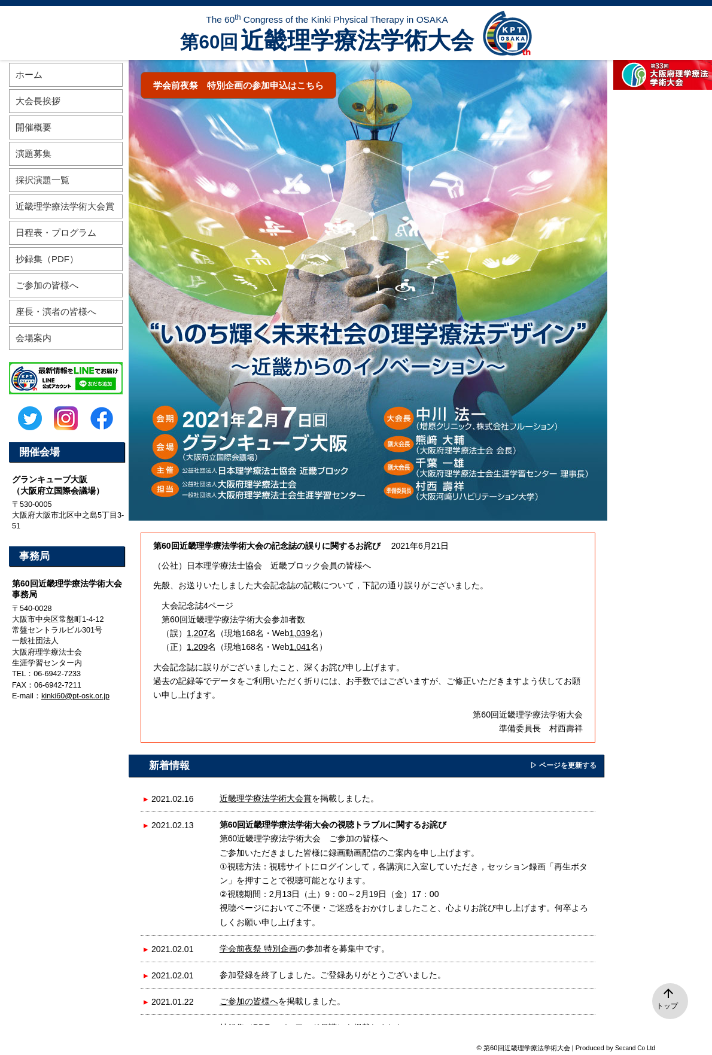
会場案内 (33, 338)
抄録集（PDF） (47, 259)
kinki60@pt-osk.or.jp (75, 696)
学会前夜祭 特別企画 (258, 948)
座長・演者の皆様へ (56, 311)
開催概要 (33, 127)
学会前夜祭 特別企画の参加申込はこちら (238, 85)
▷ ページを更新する (563, 765)
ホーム (29, 74)
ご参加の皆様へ (249, 1001)
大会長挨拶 (38, 101)
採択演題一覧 (42, 180)
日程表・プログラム (56, 232)
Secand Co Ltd (635, 1048)
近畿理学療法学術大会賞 (266, 798)
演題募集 (33, 153)
